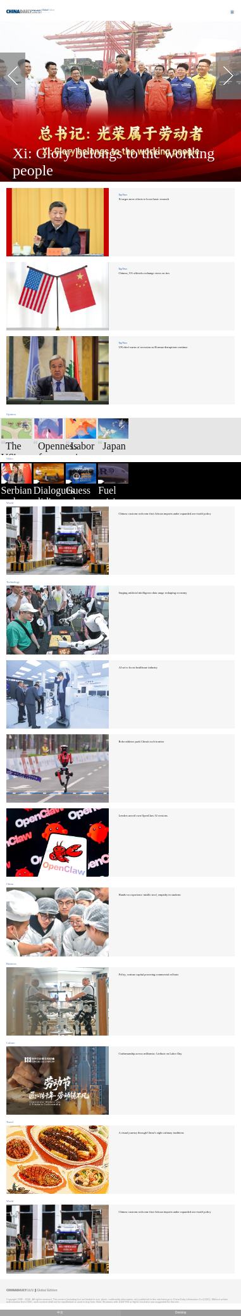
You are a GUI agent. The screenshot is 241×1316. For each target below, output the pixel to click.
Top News (122, 195)
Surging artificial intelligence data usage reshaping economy (152, 592)
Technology (13, 582)
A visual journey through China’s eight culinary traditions (150, 1132)
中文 (60, 1312)
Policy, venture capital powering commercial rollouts (148, 974)
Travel (10, 1122)
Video (9, 458)
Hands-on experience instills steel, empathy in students (149, 894)
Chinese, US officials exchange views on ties (143, 273)
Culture (10, 1042)
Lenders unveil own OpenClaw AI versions (142, 815)
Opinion (11, 414)
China (9, 884)
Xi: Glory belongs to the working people (113, 162)
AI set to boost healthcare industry (137, 667)
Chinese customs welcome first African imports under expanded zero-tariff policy (164, 513)
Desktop (181, 1312)
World (9, 502)
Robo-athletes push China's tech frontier (141, 741)
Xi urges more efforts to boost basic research (143, 199)
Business (11, 963)
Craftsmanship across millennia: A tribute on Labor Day (150, 1053)
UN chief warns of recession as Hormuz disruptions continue (152, 347)
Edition (48, 10)
